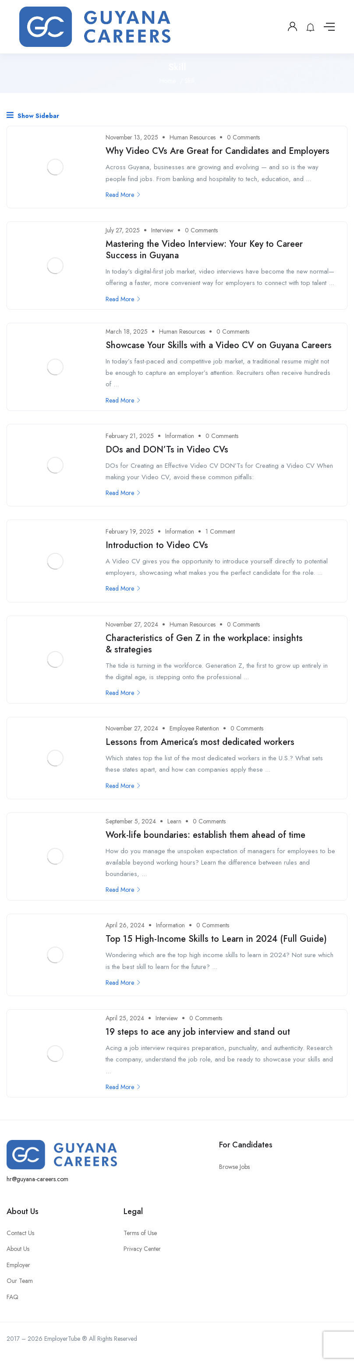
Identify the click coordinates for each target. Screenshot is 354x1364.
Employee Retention (194, 728)
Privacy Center (142, 1248)
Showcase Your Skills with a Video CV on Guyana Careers (219, 345)
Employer (18, 1265)
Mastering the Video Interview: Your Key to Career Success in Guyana (204, 250)
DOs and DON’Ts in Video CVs (167, 449)
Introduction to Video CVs (157, 545)
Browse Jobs (234, 1166)
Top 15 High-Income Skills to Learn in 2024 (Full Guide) (216, 939)
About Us (18, 1248)
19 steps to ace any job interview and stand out (198, 1032)
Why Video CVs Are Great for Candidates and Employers (217, 151)
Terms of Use (140, 1233)
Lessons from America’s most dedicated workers (200, 742)
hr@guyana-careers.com (37, 1179)
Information (179, 435)
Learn (174, 821)
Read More (123, 194)
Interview (162, 230)
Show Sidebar (33, 115)
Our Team (20, 1280)
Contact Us (20, 1233)
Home (167, 80)
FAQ (12, 1297)
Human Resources (193, 137)
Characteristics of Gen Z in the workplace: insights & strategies (204, 644)
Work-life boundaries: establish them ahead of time (205, 835)
